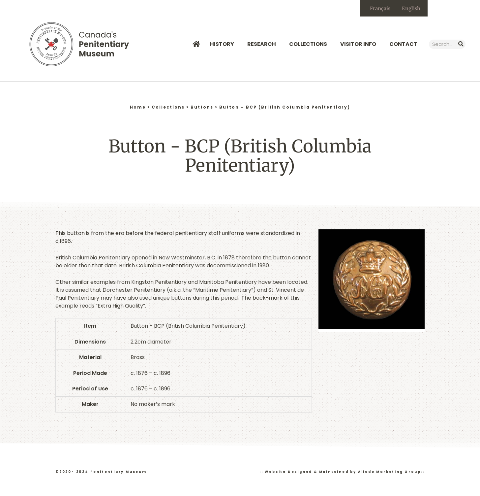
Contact (403, 44)
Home (138, 107)
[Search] (460, 44)
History (223, 44)
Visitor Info (359, 44)
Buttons (202, 107)
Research (263, 44)
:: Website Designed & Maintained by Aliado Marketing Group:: (342, 472)
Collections (309, 44)
